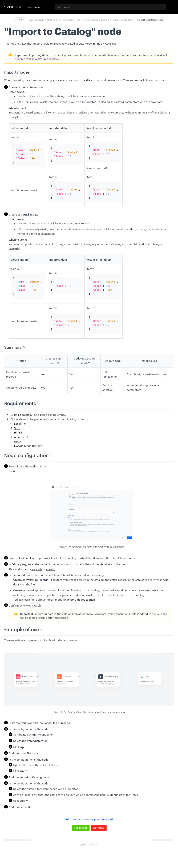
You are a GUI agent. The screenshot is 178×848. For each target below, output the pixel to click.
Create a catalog (20, 408)
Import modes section (81, 593)
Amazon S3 (21, 431)
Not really (98, 821)
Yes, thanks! (80, 821)
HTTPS (18, 426)
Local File (20, 417)
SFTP (17, 422)
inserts (50, 563)
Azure (17, 435)
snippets (36, 563)
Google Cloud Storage (28, 439)
